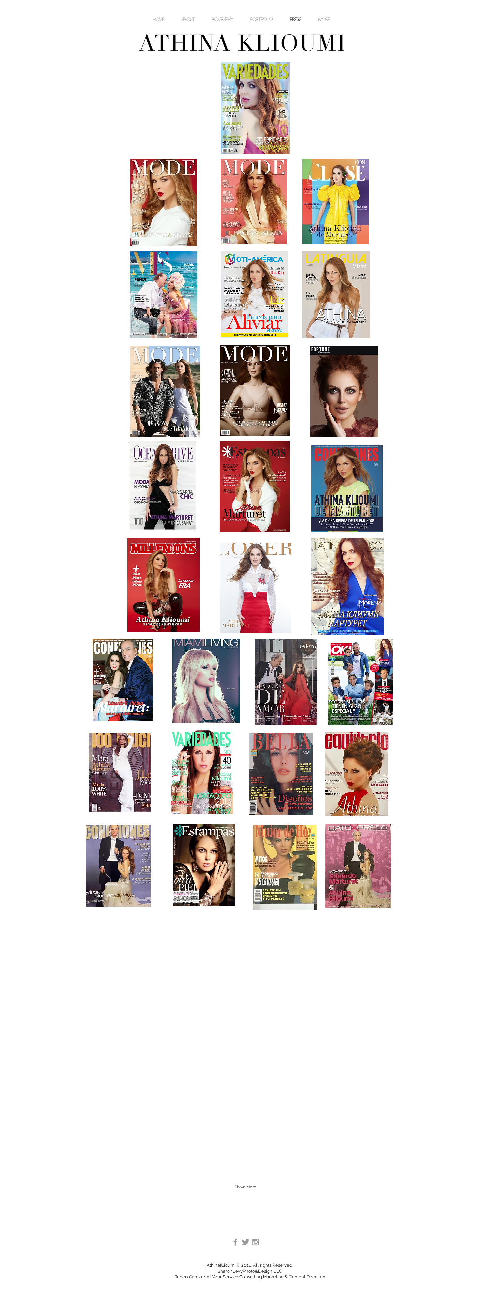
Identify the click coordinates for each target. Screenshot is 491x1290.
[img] (287, 1053)
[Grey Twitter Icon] (245, 1242)
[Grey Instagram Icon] (256, 1242)
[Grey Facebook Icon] (235, 1242)
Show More (245, 1187)
